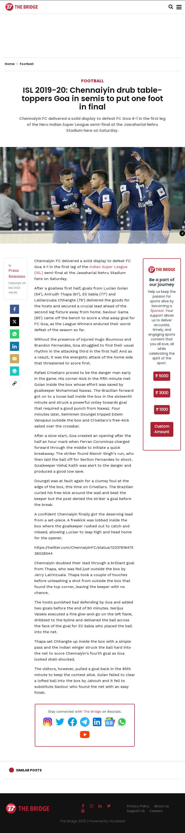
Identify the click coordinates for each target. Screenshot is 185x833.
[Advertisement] (92, 43)
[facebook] (14, 309)
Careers (156, 810)
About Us (161, 806)
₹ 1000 (162, 409)
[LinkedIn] (14, 346)
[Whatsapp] (14, 334)
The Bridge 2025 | (74, 821)
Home (11, 64)
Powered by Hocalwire (107, 821)
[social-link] (14, 383)
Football (92, 81)
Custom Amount (161, 429)
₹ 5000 (161, 376)
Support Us (136, 810)
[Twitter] (14, 321)
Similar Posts (29, 770)
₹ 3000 (161, 393)
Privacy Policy (138, 806)
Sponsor (157, 310)
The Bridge (92, 711)
